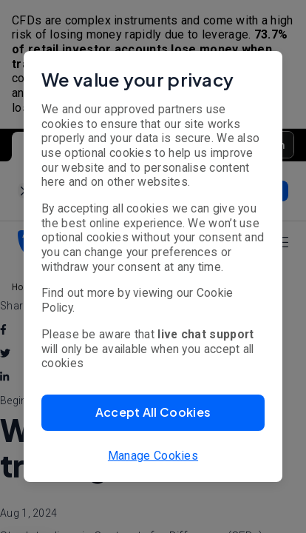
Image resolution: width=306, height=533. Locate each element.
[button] (153, 413)
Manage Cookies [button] (153, 456)
